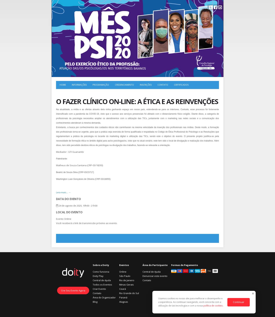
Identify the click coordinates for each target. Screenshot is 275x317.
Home (63, 84)
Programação (101, 84)
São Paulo (124, 276)
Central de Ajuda (102, 280)
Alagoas (123, 301)
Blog (95, 301)
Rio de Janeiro (126, 280)
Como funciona (101, 271)
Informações (79, 84)
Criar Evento (99, 288)
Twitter (211, 7)
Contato (163, 84)
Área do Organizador (104, 297)
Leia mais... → (63, 192)
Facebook (216, 7)
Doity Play (98, 276)
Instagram (220, 7)
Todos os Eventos (102, 284)
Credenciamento (124, 84)
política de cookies (213, 305)
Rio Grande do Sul (129, 293)
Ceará (122, 288)
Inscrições (146, 84)
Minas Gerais (126, 284)
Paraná (123, 297)
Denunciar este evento (155, 276)
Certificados (181, 84)
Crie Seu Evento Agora (73, 290)
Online (122, 271)
